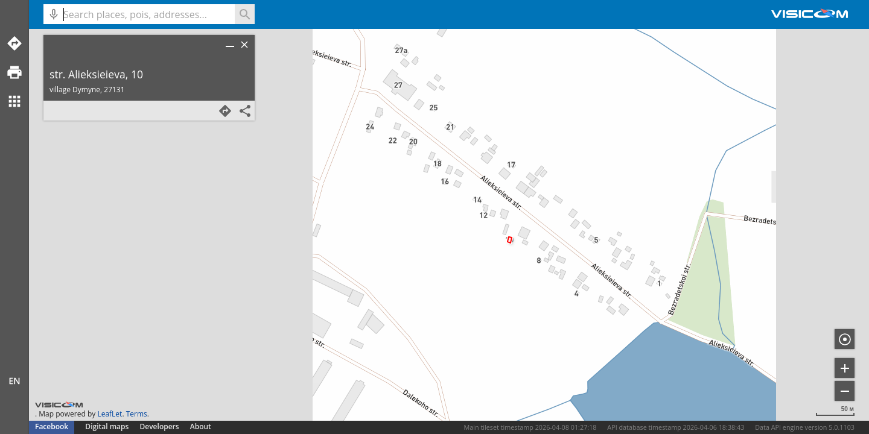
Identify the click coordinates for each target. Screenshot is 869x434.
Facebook (51, 426)
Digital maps (107, 426)
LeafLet (109, 414)
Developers (159, 426)
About (200, 426)
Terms (136, 414)
